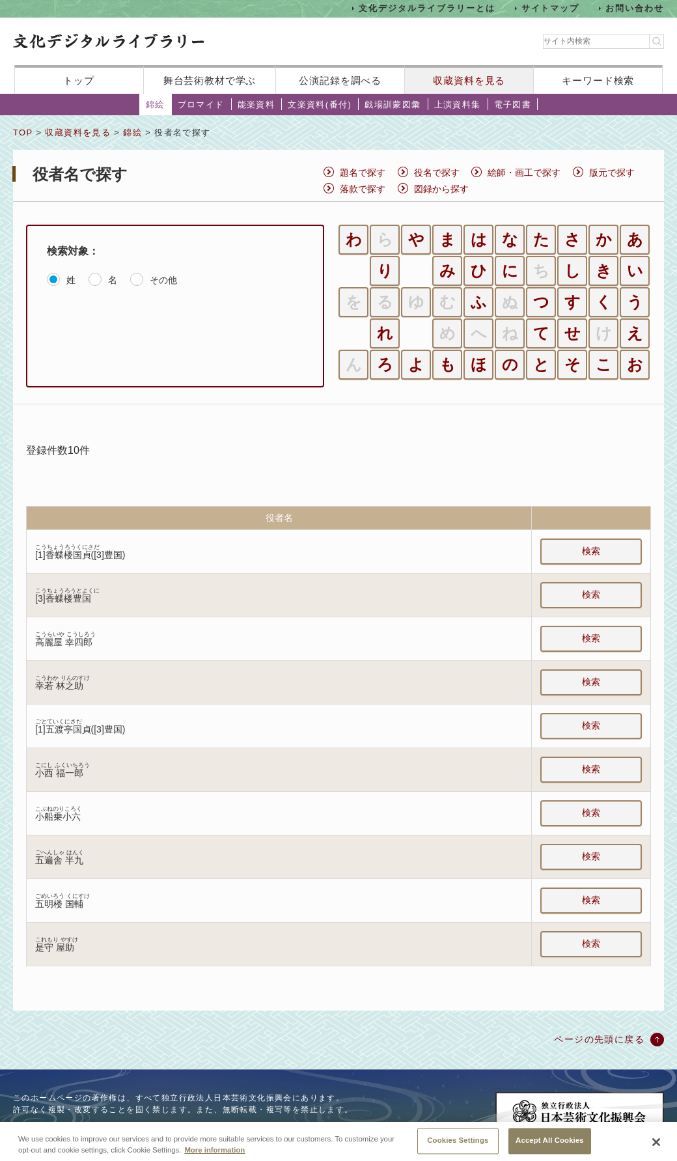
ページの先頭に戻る (599, 1039)
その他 (163, 280)
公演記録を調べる (340, 80)
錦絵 (155, 104)
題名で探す (362, 172)
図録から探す (441, 189)
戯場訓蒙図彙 (393, 104)
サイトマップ (550, 8)
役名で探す (437, 172)
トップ (78, 80)
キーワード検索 (598, 80)
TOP (23, 132)
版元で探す (612, 172)
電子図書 (513, 104)
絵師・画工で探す (524, 172)
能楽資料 (256, 104)
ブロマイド (201, 104)
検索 (591, 551)
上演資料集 (457, 104)
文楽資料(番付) (320, 104)
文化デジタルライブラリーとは (427, 8)
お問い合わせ (634, 8)
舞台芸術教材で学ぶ (209, 80)
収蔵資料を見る (469, 80)
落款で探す (362, 189)
